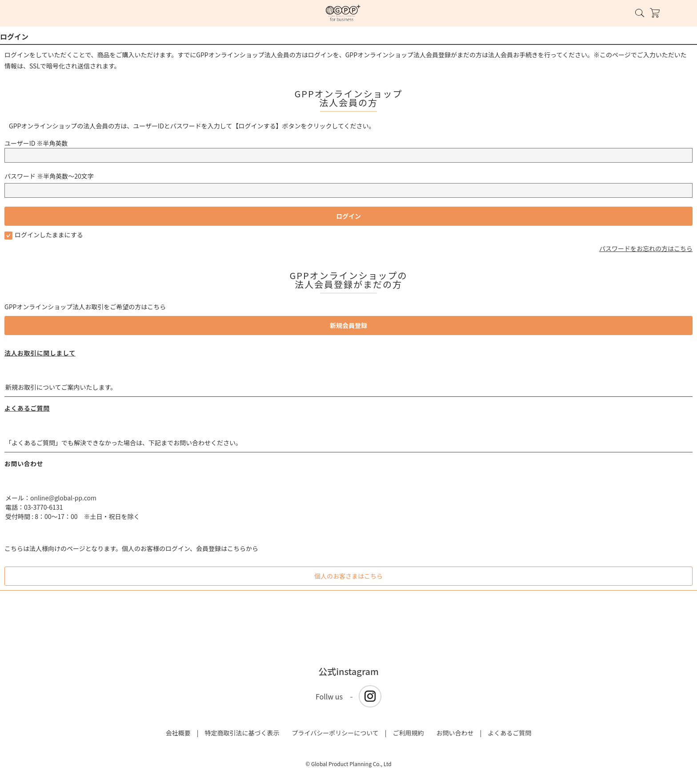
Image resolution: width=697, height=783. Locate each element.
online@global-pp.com (63, 497)
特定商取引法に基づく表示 (241, 732)
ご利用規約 (408, 732)
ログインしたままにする (43, 234)
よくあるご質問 (27, 407)
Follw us (329, 696)
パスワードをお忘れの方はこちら (646, 248)
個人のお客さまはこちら (348, 575)
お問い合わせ (455, 732)
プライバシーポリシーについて (335, 732)
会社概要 (178, 732)
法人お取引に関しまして (40, 352)
